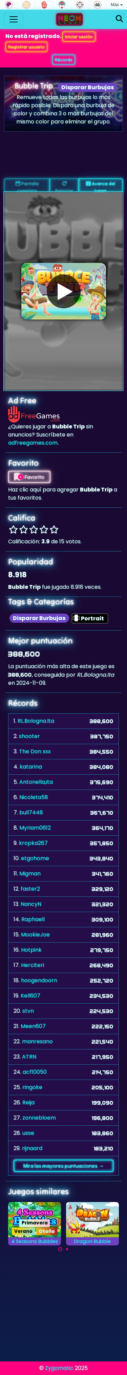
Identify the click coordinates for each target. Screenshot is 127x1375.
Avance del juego (100, 186)
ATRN (29, 1057)
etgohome (35, 858)
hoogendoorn (39, 980)
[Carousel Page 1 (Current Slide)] (60, 1249)
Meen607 (33, 1026)
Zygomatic (59, 1368)
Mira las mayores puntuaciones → (63, 1165)
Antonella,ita (36, 782)
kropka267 (33, 843)
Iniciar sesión (79, 37)
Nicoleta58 (33, 797)
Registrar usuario (26, 47)
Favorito (29, 476)
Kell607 (30, 996)
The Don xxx (35, 751)
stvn (28, 1011)
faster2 (30, 889)
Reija (28, 1102)
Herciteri (32, 965)
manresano (37, 1041)
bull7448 (31, 812)
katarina (31, 767)
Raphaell (33, 919)
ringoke (32, 1087)
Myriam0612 (35, 828)
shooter (29, 736)
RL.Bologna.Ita (36, 721)
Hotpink (31, 950)
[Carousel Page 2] (67, 1249)
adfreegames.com (33, 443)
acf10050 (35, 1072)
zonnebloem (39, 1118)
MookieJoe (35, 934)
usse (28, 1133)
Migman (30, 873)
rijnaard (32, 1148)
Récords (63, 60)
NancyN (31, 904)
